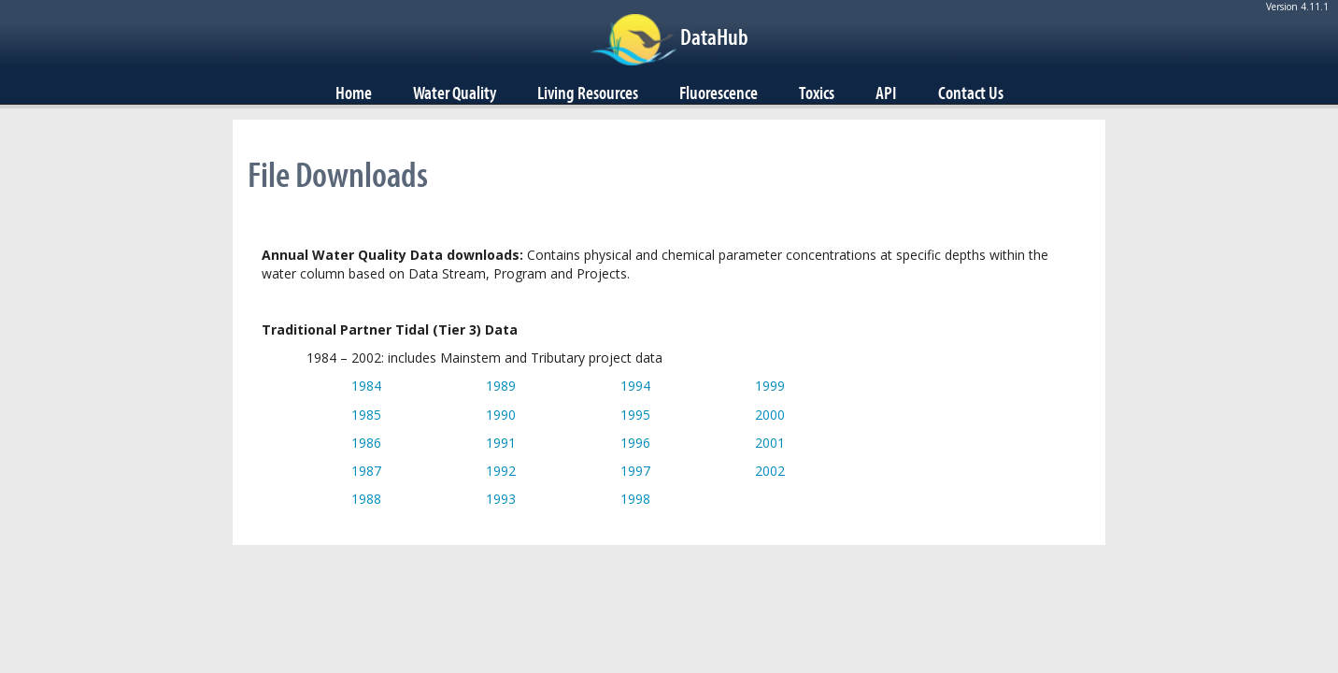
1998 (635, 499)
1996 (635, 442)
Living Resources (587, 92)
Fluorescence (718, 92)
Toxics (816, 92)
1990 (501, 414)
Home (353, 92)
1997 (635, 471)
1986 (366, 442)
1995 (635, 414)
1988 (366, 499)
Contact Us (971, 92)
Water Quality (454, 92)
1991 (501, 442)
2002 (770, 471)
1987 (366, 471)
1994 (635, 385)
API (886, 92)
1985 (366, 414)
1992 (501, 471)
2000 (770, 414)
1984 (366, 385)
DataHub (714, 36)
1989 (501, 385)
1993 (501, 499)
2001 (770, 442)
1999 (770, 385)
